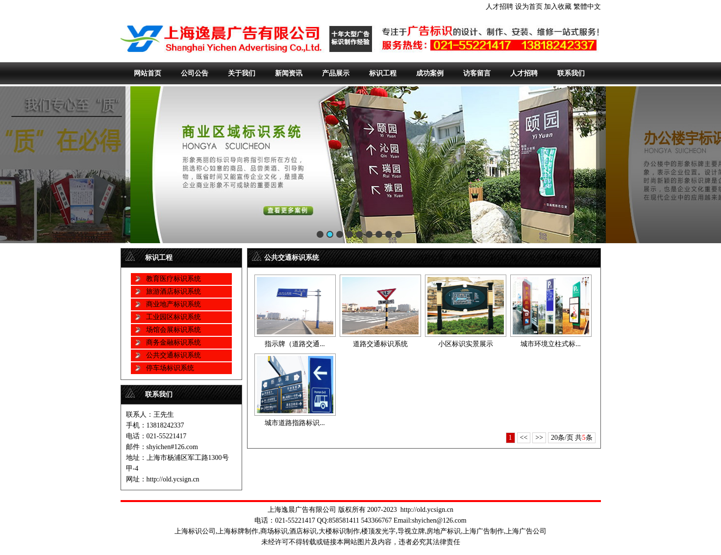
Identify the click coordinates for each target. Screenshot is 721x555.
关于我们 (241, 73)
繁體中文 (587, 6)
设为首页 (529, 6)
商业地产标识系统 (173, 304)
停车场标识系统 (170, 368)
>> (539, 437)
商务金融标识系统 (173, 342)
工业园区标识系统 (173, 317)
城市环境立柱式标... (551, 344)
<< (524, 437)
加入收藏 (558, 6)
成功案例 (430, 73)
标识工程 (383, 73)
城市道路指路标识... (295, 423)
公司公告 (194, 73)
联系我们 (571, 73)
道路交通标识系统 (380, 344)
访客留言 (477, 73)
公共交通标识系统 (173, 355)
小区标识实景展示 (465, 344)
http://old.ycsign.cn (426, 509)
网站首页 (147, 73)
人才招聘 (499, 6)
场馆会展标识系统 (173, 329)
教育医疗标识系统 (173, 278)
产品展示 (335, 73)
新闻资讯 (288, 73)
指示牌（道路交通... (295, 344)
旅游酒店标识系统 (173, 291)
